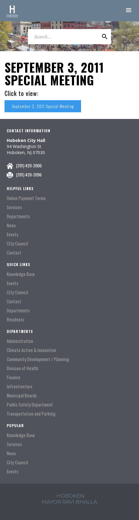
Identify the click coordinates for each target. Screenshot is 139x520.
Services (14, 207)
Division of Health (22, 368)
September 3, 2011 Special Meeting (43, 106)
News (11, 225)
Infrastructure (19, 386)
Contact (14, 252)
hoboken (70, 496)
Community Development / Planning (38, 359)
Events (12, 234)
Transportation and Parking (31, 413)
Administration (20, 341)
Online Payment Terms (26, 198)
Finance (13, 377)
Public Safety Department (30, 404)
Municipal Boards (22, 395)
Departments (18, 216)
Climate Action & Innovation (31, 350)
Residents (15, 319)
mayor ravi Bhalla (69, 502)
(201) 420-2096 (29, 174)
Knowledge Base (21, 274)
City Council (17, 243)
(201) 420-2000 (29, 165)
